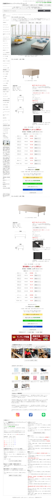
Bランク (19, 141)
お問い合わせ (25, 5)
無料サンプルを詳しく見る (15, 475)
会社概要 (4, 186)
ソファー (4, 38)
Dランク (19, 147)
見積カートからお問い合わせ (32, 177)
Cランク (19, 144)
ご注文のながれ (32, 192)
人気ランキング (33, 5)
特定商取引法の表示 (16, 497)
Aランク (19, 138)
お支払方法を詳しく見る (39, 432)
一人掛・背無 (31, 332)
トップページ (14, 14)
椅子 (4, 15)
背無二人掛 (38, 22)
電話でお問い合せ (32, 180)
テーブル (4, 54)
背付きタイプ (23, 22)
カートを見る (48, 5)
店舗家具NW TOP (38, 497)
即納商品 (41, 5)
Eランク (19, 151)
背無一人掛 (31, 22)
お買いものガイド (24, 497)
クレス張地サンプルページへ (39, 90)
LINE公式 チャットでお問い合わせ (33, 183)
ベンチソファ (20, 14)
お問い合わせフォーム (33, 186)
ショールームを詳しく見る (31, 360)
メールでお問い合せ (32, 189)
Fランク (19, 154)
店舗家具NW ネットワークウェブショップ (15, 3)
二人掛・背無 (39, 332)
